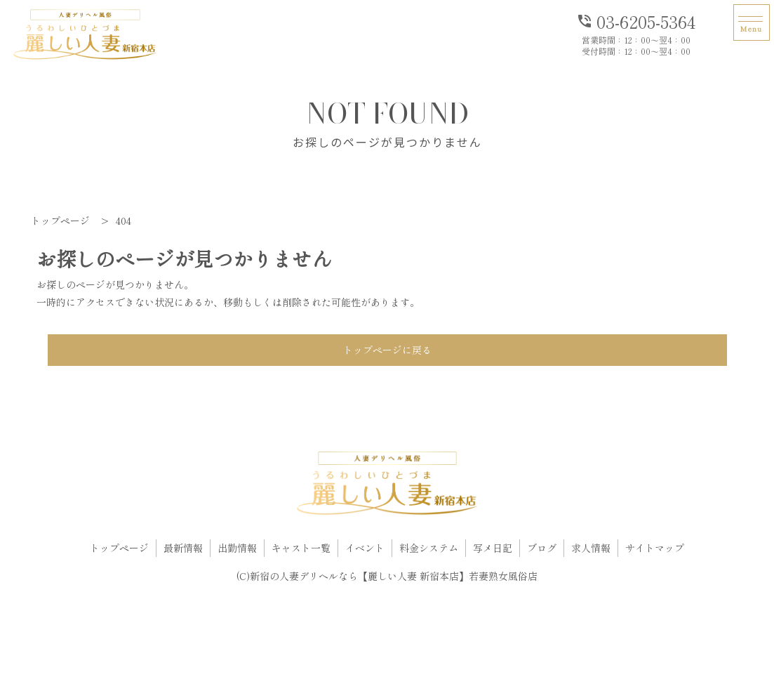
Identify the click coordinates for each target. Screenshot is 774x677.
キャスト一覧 (301, 548)
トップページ (119, 548)
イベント (365, 548)
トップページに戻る (387, 350)
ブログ (541, 548)
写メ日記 (492, 548)
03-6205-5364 (635, 20)
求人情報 (590, 548)
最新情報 (183, 548)
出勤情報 (237, 548)
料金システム (428, 548)
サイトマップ (654, 548)
